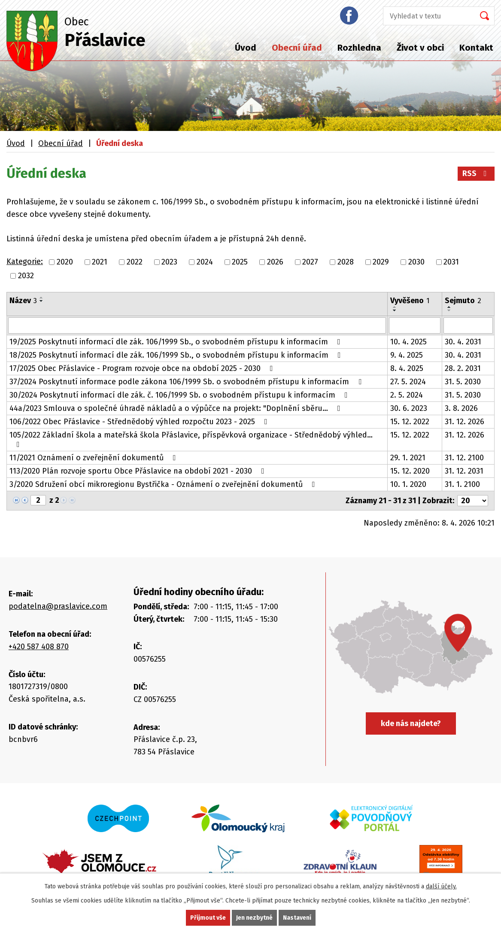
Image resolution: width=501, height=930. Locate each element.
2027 (310, 262)
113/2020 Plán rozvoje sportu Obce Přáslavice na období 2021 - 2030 (138, 471)
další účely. (441, 886)
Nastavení (297, 917)
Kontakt (476, 48)
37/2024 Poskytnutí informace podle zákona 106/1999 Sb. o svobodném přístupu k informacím (187, 381)
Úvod (245, 48)
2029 (381, 262)
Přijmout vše (208, 917)
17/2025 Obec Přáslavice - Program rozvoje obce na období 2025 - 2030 (142, 368)
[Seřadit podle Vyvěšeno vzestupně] (395, 307)
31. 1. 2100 (462, 484)
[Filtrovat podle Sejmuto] (468, 325)
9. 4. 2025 (406, 355)
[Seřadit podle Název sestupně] (41, 301)
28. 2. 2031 (463, 368)
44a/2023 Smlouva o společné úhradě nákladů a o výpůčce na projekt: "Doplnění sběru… (176, 408)
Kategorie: (24, 261)
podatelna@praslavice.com (58, 606)
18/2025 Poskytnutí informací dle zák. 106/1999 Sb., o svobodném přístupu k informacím (176, 355)
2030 (416, 262)
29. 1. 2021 (407, 457)
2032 (26, 275)
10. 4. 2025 (408, 341)
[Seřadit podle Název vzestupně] (41, 297)
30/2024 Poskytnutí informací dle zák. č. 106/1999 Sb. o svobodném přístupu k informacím (180, 395)
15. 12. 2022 (409, 421)
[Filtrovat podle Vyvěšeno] (415, 325)
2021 (99, 262)
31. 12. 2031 (464, 471)
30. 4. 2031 (463, 341)
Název (23, 300)
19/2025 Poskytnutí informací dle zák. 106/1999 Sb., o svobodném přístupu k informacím (176, 341)
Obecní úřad (297, 48)
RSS (476, 173)
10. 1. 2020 (408, 484)
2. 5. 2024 (406, 395)
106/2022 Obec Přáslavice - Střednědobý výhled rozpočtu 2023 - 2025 (140, 421)
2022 (135, 262)
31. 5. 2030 (463, 381)
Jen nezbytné (254, 917)
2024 (205, 262)
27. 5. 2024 (408, 381)
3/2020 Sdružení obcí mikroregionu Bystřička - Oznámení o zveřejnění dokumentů (164, 484)
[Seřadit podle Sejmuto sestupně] (449, 310)
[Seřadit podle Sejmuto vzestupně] (449, 307)
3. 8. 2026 (461, 408)
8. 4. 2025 (406, 368)
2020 (65, 262)
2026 (275, 262)
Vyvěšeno (409, 300)
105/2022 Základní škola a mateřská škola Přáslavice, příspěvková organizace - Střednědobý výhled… (191, 439)
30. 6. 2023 (408, 408)
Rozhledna (359, 48)
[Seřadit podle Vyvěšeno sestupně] (395, 310)
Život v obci (420, 48)
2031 (451, 262)
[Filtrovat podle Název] (197, 325)
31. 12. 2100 (464, 457)
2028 (345, 262)
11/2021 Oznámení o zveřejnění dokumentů (94, 457)
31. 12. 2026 (464, 421)
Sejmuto (463, 300)
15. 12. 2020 (410, 471)
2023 (169, 262)
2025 (240, 262)
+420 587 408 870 (39, 646)
